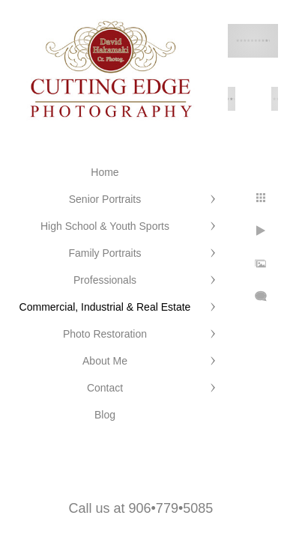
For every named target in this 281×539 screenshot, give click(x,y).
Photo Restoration (105, 334)
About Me (104, 361)
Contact (105, 388)
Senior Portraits (105, 199)
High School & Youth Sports (104, 226)
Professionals (104, 280)
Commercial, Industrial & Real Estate (105, 307)
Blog (104, 415)
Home (104, 172)
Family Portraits (104, 253)
